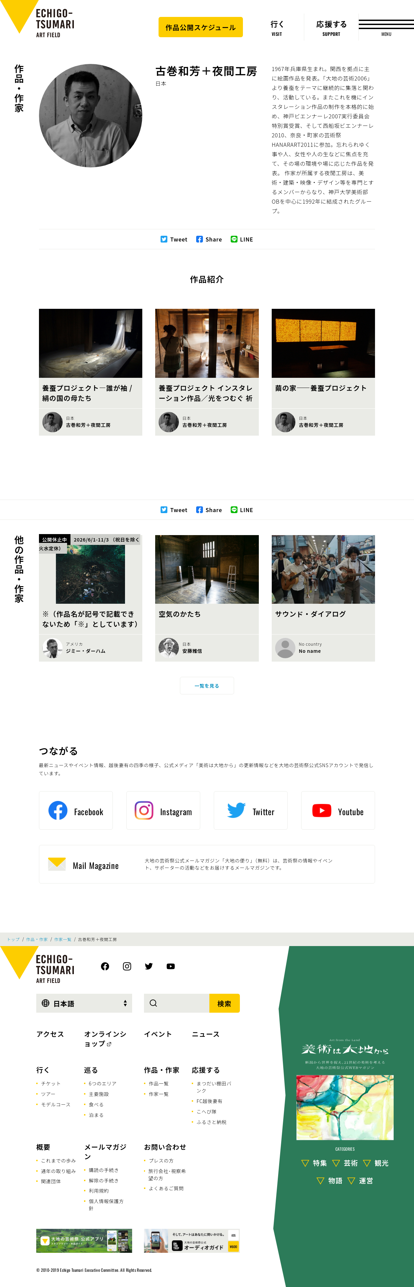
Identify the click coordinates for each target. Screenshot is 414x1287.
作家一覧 (62, 939)
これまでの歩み (58, 1160)
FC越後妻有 (209, 1101)
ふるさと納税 (211, 1122)
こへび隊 (206, 1111)
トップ (13, 939)
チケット (51, 1083)
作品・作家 (19, 88)
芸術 (351, 1162)
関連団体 (51, 1181)
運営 (366, 1180)
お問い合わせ (165, 1147)
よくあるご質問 (166, 1188)
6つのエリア (103, 1083)
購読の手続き (104, 1170)
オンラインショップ (105, 1038)
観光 (382, 1162)
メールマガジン (105, 1151)
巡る (91, 1070)
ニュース (206, 1034)
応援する (206, 1070)
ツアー (48, 1093)
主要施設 (99, 1093)
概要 (43, 1147)
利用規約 (99, 1190)
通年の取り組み (58, 1171)
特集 (320, 1162)
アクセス (50, 1034)
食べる (96, 1104)
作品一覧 (159, 1083)
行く (43, 1070)
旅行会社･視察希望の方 (167, 1174)
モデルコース (56, 1104)
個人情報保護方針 (106, 1205)
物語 (335, 1180)
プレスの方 (161, 1160)
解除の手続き (104, 1180)
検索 (225, 1003)
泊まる (96, 1114)
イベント (158, 1034)
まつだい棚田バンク (214, 1087)
